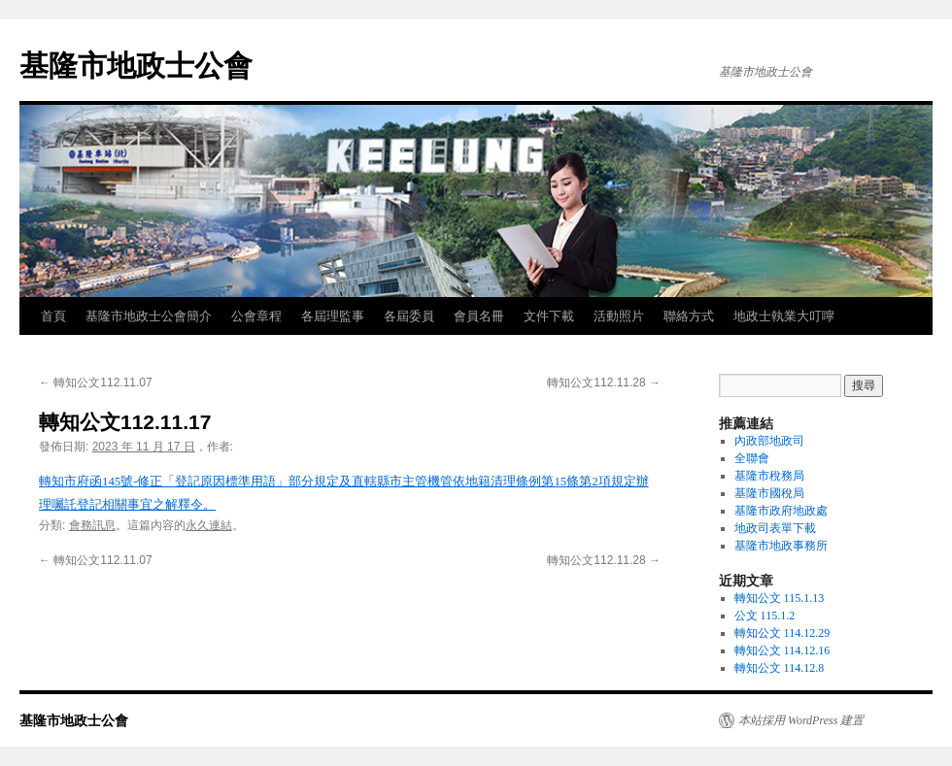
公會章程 (256, 316)
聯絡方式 (688, 316)
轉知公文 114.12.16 (782, 650)
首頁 (53, 316)
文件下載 (549, 316)
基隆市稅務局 (769, 476)
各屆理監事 (332, 316)
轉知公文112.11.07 (96, 382)
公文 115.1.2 (765, 615)
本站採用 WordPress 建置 (801, 720)
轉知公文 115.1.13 (779, 598)
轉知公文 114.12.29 (782, 633)
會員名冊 (479, 316)
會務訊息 (92, 525)
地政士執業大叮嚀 (783, 316)
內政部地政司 (769, 441)
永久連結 (209, 525)
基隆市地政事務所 (781, 545)
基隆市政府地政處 (781, 510)
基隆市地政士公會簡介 (148, 316)
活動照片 (619, 316)
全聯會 (751, 458)
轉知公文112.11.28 (604, 382)
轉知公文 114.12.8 (779, 668)
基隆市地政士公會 (136, 66)
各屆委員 (409, 316)
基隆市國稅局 (769, 493)
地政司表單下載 (775, 528)
